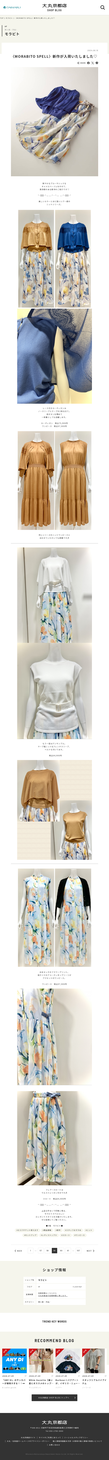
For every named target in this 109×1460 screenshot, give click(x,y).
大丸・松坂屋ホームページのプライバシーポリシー (28, 1441)
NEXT (90, 1251)
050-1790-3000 (56, 1431)
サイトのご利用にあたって (50, 1437)
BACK (18, 1251)
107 (78, 1250)
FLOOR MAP (77, 1287)
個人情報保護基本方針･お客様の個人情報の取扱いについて (77, 1441)
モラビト (9, 18)
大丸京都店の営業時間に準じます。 (53, 1295)
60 (61, 1250)
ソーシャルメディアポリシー (76, 1437)
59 (54, 1250)
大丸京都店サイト (28, 1437)
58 (48, 1250)
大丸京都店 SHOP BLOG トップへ (56, 1397)
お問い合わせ (54, 1445)
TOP (2, 18)
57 (41, 1250)
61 (68, 1250)
